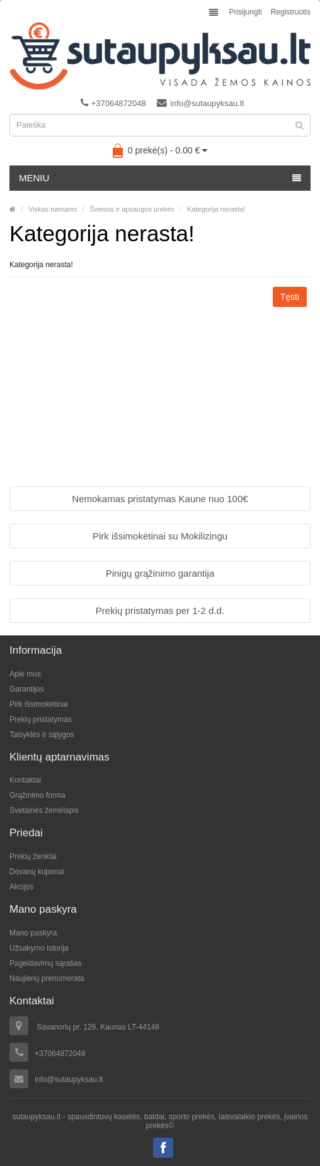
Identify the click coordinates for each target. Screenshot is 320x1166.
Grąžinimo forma (37, 795)
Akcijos (21, 886)
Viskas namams (52, 209)
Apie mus (25, 674)
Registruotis (291, 12)
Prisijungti (245, 12)
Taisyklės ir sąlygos (41, 734)
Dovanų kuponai (36, 871)
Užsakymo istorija (39, 948)
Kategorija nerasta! (216, 209)
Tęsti (289, 297)
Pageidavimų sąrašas (45, 963)
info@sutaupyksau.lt (200, 103)
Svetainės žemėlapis (44, 810)
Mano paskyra (33, 933)
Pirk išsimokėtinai (38, 704)
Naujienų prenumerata (46, 978)
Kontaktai (25, 780)
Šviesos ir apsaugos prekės (131, 209)
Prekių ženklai (33, 856)
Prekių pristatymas (40, 719)
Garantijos (26, 689)
